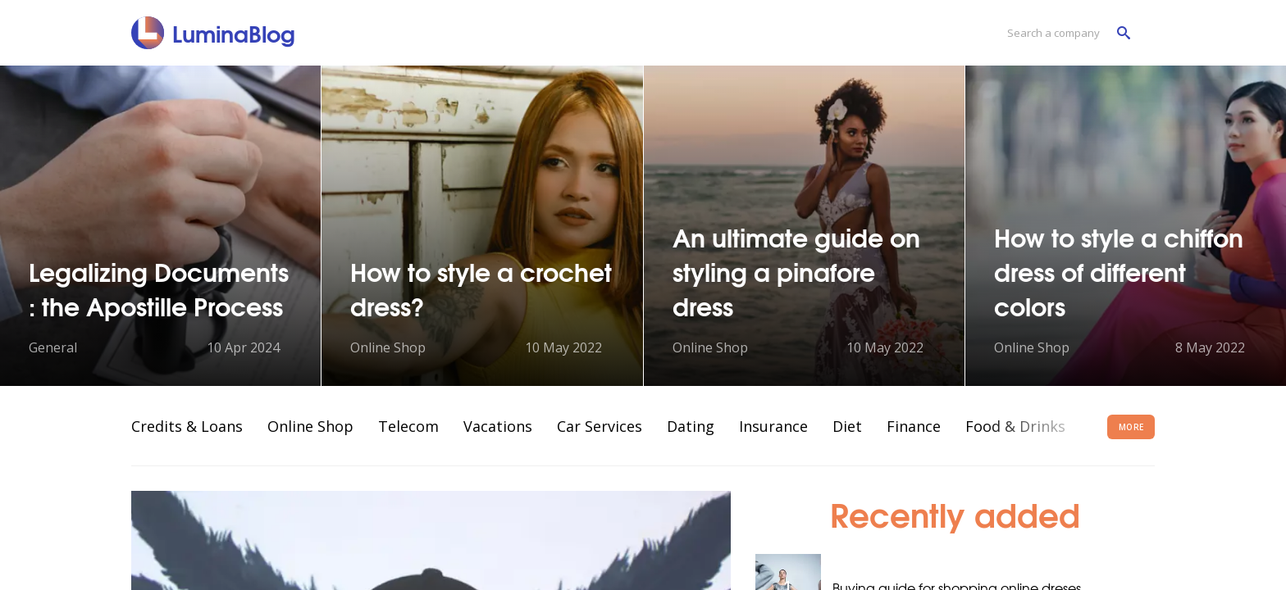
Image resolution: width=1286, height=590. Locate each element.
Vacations (497, 426)
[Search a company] (1064, 33)
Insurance (773, 426)
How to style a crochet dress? (481, 288)
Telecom (408, 426)
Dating (690, 426)
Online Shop (310, 426)
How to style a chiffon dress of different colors (1118, 270)
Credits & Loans (187, 426)
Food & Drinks (1015, 426)
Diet (847, 426)
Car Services (599, 426)
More (1131, 427)
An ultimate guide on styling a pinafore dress (796, 270)
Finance (914, 426)
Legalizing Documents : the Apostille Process (159, 288)
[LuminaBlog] (213, 33)
